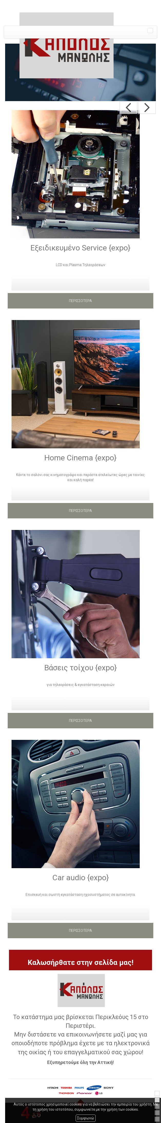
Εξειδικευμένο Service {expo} (80, 248)
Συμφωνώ (85, 1118)
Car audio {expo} (80, 877)
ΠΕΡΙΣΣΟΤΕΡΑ (80, 301)
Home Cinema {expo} (80, 457)
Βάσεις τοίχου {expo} (80, 667)
